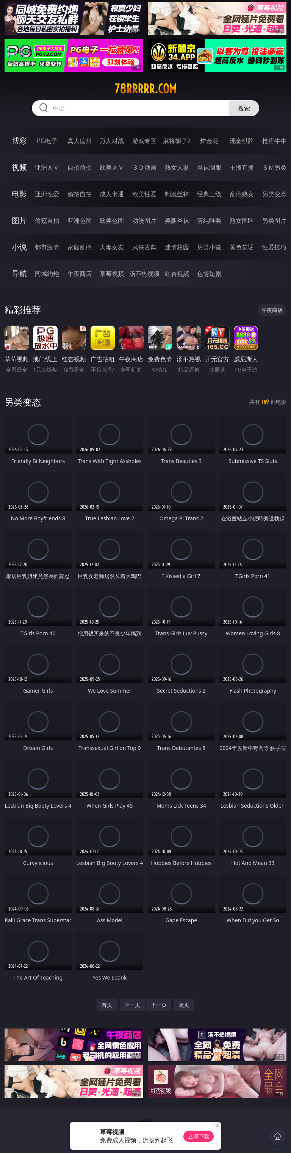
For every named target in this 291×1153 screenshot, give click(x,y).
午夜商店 (79, 273)
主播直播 (242, 167)
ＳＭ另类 (274, 167)
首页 (107, 1004)
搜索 (244, 108)
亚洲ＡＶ (47, 167)
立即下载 (198, 1136)
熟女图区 (242, 220)
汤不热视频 (144, 273)
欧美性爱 (144, 194)
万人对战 (112, 141)
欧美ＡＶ (112, 167)
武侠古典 (144, 247)
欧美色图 (112, 220)
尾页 (184, 1004)
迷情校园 (177, 247)
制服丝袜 (177, 194)
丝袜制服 (209, 167)
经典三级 (209, 194)
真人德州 (79, 141)
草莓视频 (112, 273)
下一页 (159, 1004)
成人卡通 (112, 194)
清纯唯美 (209, 220)
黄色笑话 (242, 247)
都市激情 (47, 247)
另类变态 (274, 194)
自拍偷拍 (79, 167)
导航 (19, 273)
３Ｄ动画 (144, 167)
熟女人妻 (177, 167)
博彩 (19, 140)
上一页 (132, 1004)
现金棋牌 (242, 141)
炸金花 (209, 141)
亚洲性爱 (47, 194)
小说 (19, 247)
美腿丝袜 (177, 220)
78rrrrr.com (145, 88)
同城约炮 (47, 273)
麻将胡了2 (177, 141)
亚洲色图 (79, 220)
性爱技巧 (274, 247)
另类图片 (274, 220)
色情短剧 (209, 273)
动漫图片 (144, 220)
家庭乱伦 (79, 247)
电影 (19, 194)
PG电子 (47, 141)
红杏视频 (177, 273)
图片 (19, 220)
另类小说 (209, 247)
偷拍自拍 (79, 194)
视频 (19, 167)
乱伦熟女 (242, 194)
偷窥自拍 (47, 220)
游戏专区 (144, 141)
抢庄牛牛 (274, 141)
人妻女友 (112, 247)
